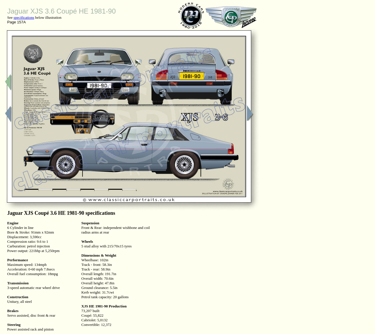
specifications (24, 17)
